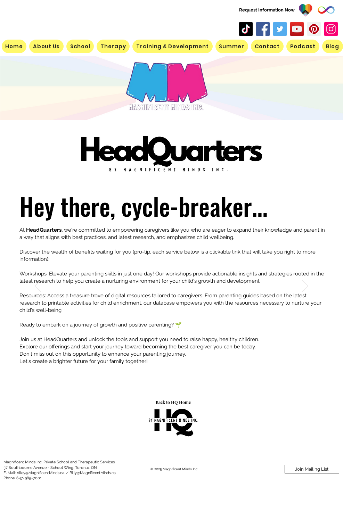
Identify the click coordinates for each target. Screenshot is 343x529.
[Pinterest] (314, 29)
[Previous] (38, 286)
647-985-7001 (29, 478)
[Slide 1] (172, 380)
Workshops (33, 274)
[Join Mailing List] (312, 469)
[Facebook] (263, 29)
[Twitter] (280, 29)
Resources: (32, 295)
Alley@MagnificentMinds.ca (40, 473)
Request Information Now (267, 10)
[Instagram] (331, 29)
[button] (231, 46)
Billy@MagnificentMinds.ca (93, 473)
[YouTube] (297, 29)
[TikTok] (246, 29)
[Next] (305, 286)
